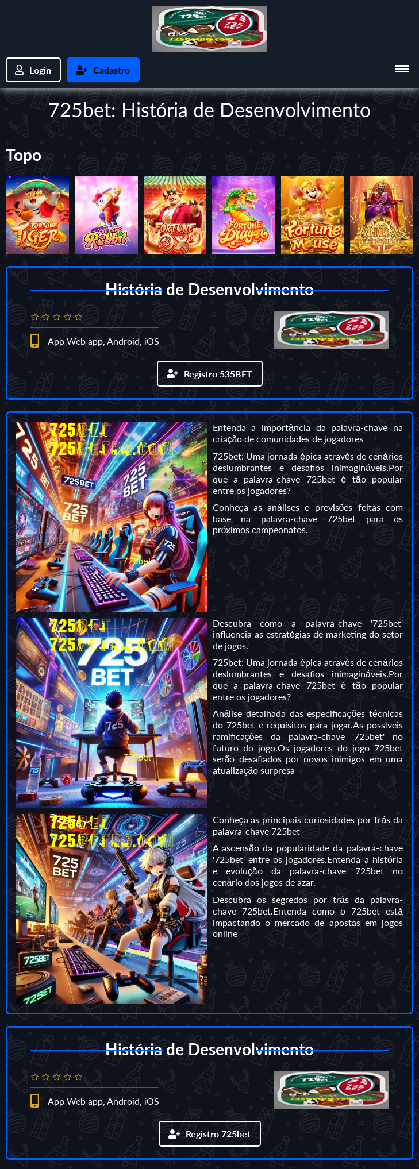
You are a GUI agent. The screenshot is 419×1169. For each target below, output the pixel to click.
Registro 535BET (209, 373)
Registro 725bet (209, 1131)
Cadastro (104, 69)
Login (34, 69)
